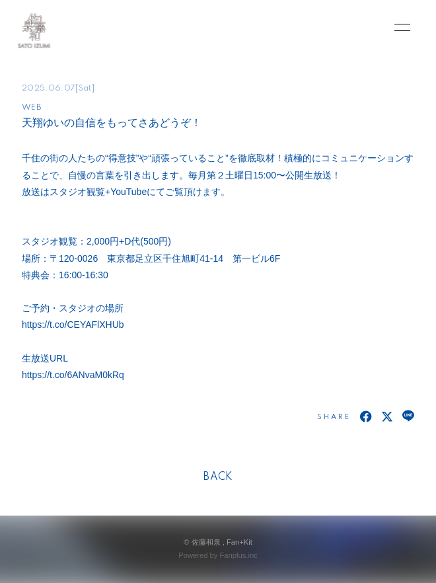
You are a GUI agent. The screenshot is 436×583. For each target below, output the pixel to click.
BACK (218, 477)
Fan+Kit (239, 542)
